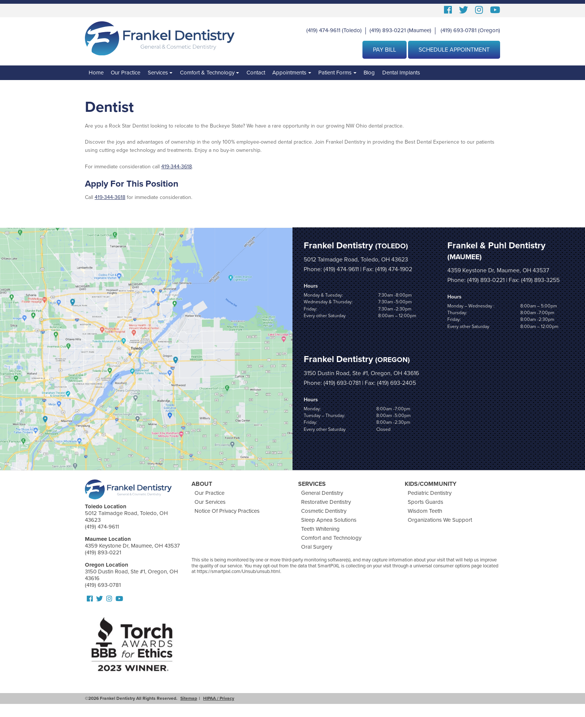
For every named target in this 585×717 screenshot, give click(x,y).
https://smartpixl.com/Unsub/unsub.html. (239, 571)
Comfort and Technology (331, 537)
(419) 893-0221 (388, 30)
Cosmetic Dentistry (323, 511)
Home (96, 72)
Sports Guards (425, 502)
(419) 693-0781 (459, 30)
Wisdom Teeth (425, 511)
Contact (255, 72)
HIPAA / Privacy (218, 698)
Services (158, 72)
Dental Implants (401, 72)
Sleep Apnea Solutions (328, 520)
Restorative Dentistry (326, 502)
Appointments (289, 72)
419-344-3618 (176, 166)
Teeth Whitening (320, 529)
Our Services (210, 502)
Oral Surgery (316, 546)
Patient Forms (335, 72)
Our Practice (125, 72)
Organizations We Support (440, 520)
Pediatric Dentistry (429, 493)
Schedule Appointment (454, 49)
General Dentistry (322, 493)
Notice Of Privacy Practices (227, 511)
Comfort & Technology (207, 72)
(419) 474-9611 (323, 30)
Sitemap (188, 698)
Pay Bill (384, 49)
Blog (369, 72)
